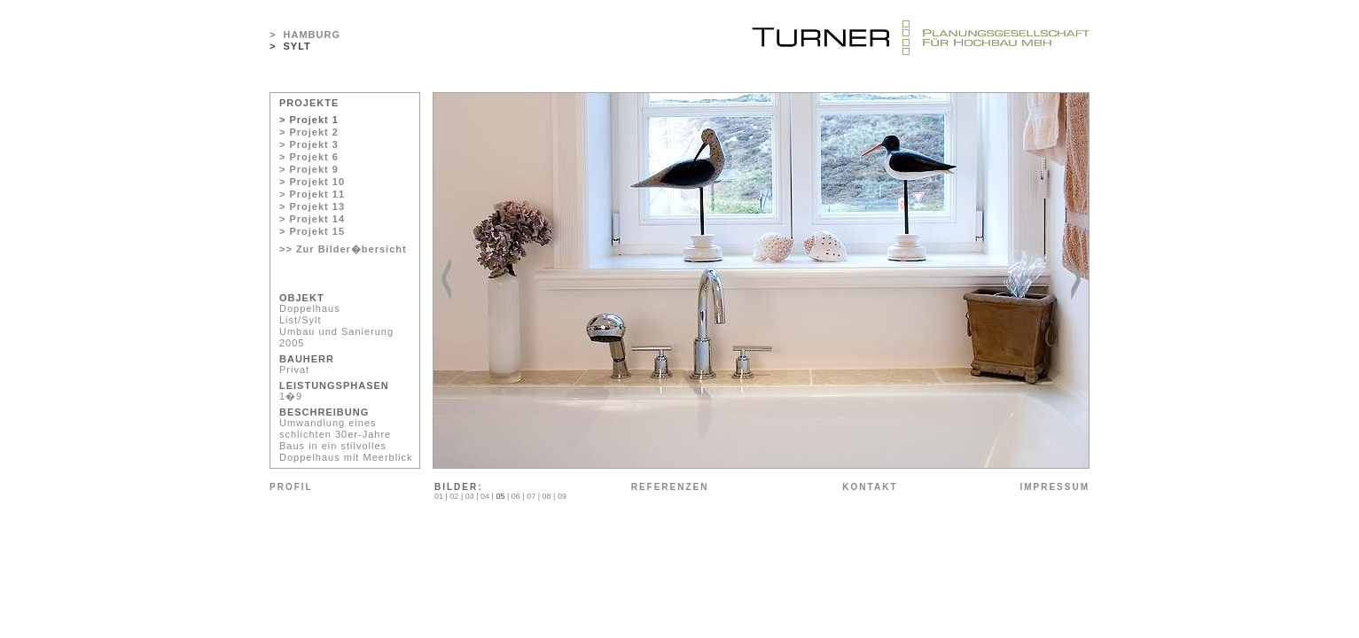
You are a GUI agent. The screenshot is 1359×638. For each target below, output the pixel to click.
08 (547, 496)
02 (453, 496)
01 (438, 496)
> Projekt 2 (309, 132)
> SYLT (290, 46)
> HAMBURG (304, 34)
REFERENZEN (670, 487)
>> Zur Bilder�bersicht (343, 249)
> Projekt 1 (309, 119)
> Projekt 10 (312, 181)
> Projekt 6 (309, 157)
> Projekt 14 (312, 219)
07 (531, 496)
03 (469, 496)
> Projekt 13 (312, 206)
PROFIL (291, 487)
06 (516, 496)
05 (500, 496)
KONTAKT (869, 487)
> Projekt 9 (309, 169)
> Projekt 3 (309, 144)
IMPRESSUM (1054, 487)
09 (562, 496)
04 (484, 496)
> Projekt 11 (312, 194)
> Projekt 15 (312, 231)
